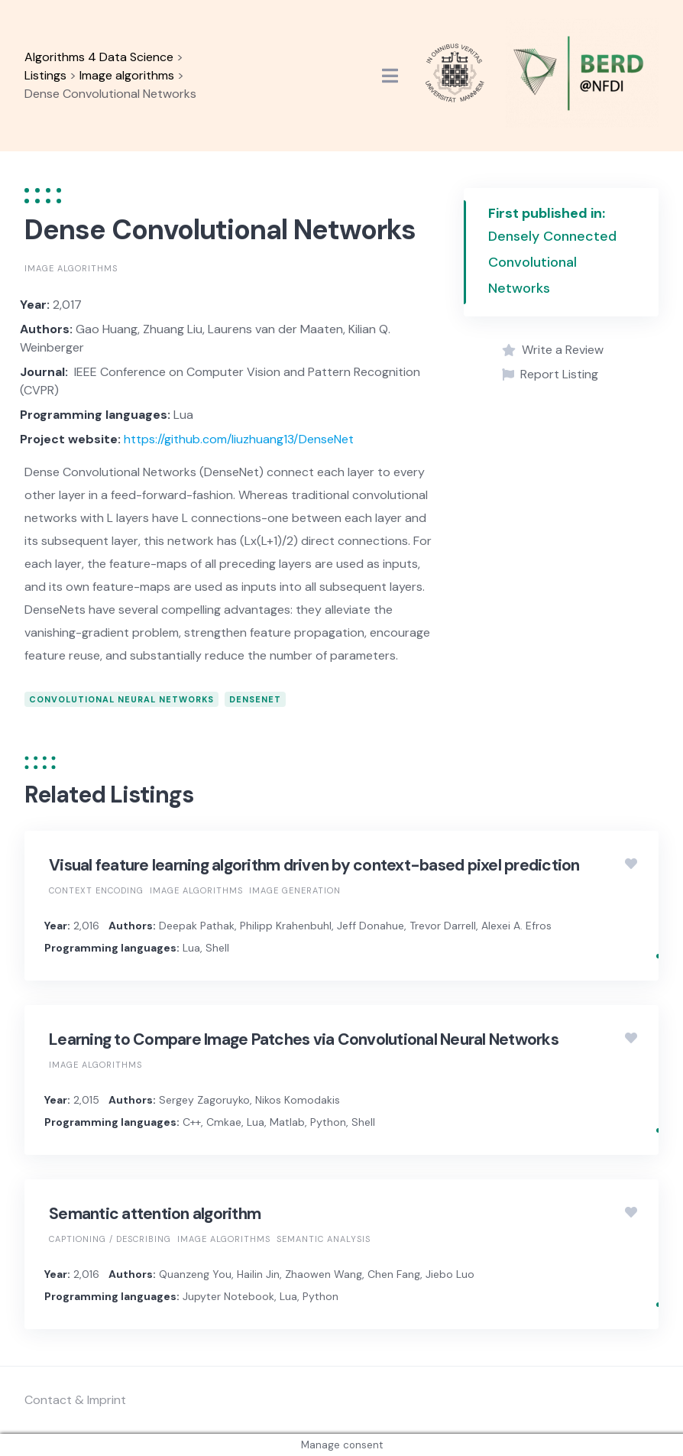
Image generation (295, 890)
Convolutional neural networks (121, 699)
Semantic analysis (324, 1239)
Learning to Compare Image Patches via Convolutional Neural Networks (303, 1039)
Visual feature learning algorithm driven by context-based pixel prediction (314, 865)
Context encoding (96, 890)
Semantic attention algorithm (155, 1213)
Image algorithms (71, 268)
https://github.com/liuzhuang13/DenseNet (239, 439)
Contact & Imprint (75, 1400)
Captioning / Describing (110, 1239)
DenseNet (255, 699)
